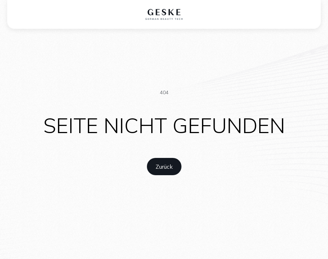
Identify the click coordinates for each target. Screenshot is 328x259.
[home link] (164, 166)
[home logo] (164, 14)
